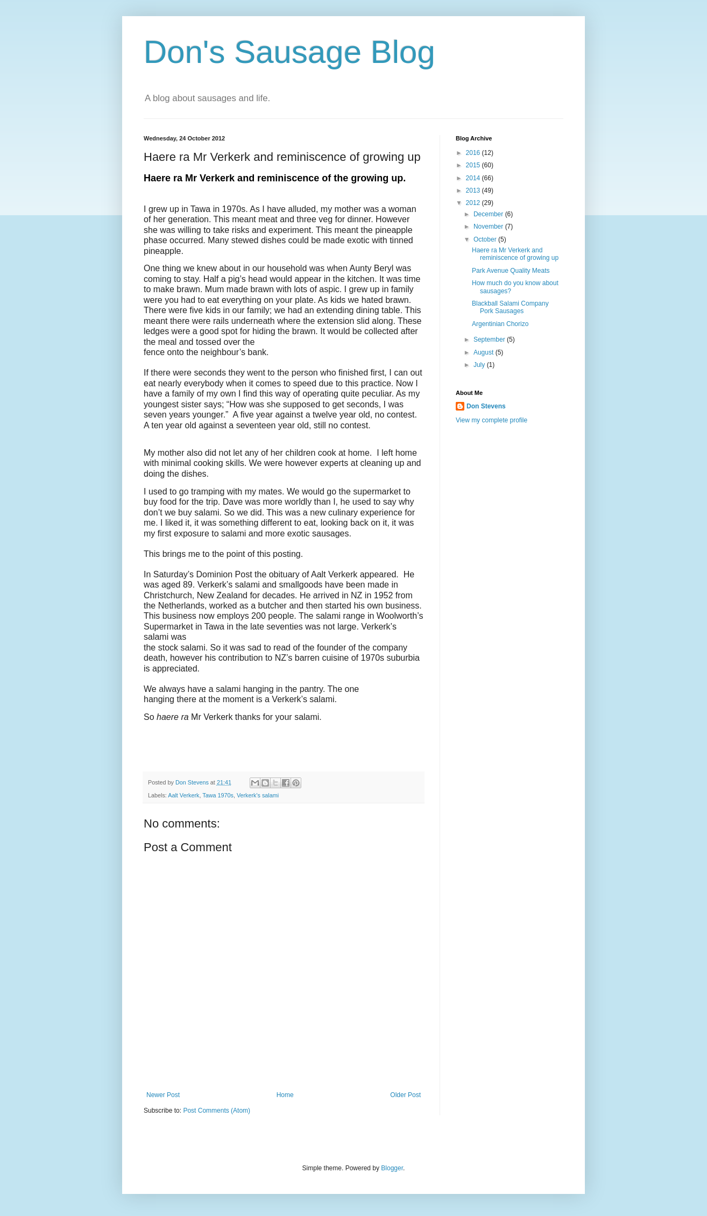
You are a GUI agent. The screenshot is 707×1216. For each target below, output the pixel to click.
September (490, 339)
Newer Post (163, 1095)
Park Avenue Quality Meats (511, 270)
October (485, 239)
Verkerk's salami (258, 795)
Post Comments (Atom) (216, 1110)
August (484, 352)
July (480, 365)
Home (285, 1095)
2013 (474, 190)
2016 (474, 153)
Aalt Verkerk (183, 795)
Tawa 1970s (218, 795)
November (489, 226)
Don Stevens (486, 406)
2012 (474, 203)
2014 (474, 178)
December (489, 214)
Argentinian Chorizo (500, 324)
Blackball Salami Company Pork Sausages (510, 307)
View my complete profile (491, 420)
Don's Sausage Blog (289, 52)
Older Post (405, 1095)
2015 (474, 165)
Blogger (392, 1168)
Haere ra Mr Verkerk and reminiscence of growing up (515, 253)
